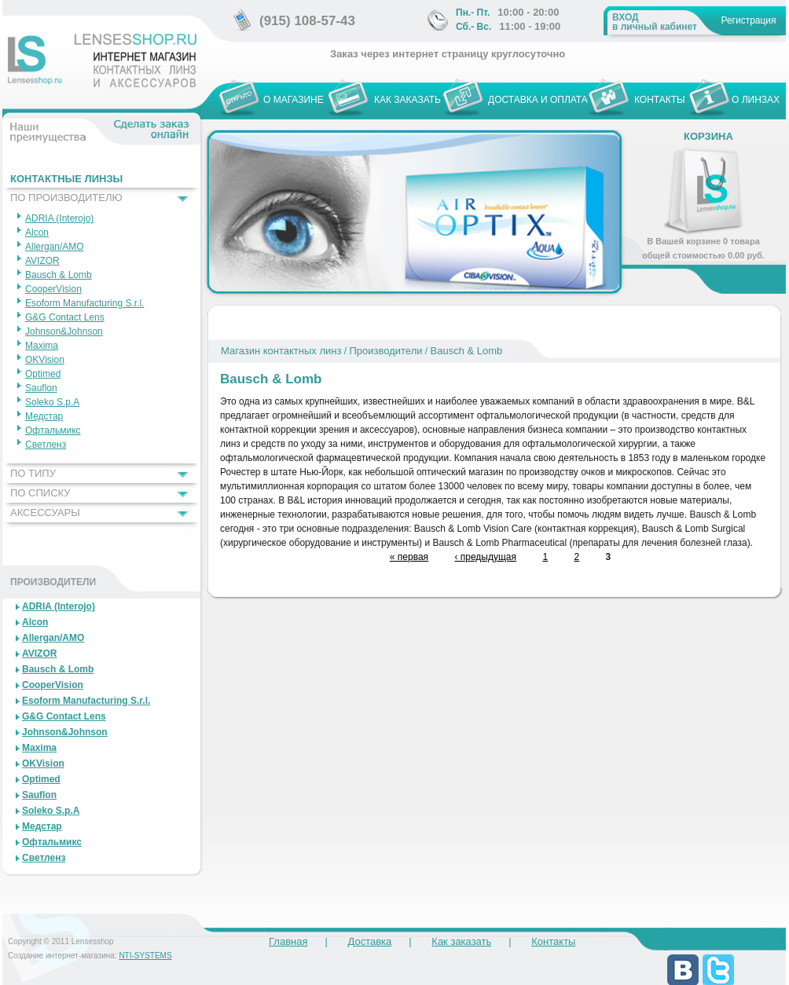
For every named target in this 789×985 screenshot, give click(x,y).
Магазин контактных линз (281, 351)
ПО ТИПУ (33, 473)
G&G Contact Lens (65, 317)
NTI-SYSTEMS (145, 955)
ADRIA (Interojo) (59, 218)
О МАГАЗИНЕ (293, 99)
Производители (385, 351)
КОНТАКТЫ (659, 99)
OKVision (44, 359)
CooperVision (53, 289)
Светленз (45, 444)
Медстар (44, 416)
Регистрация (748, 20)
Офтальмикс (53, 430)
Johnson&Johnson (64, 331)
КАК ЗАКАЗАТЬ (407, 99)
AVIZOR (42, 260)
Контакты (553, 941)
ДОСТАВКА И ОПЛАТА (538, 99)
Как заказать (461, 941)
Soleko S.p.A (52, 402)
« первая (409, 556)
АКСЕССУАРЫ (45, 512)
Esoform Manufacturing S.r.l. (84, 303)
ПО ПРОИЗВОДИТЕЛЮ (66, 197)
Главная (288, 941)
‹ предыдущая (485, 556)
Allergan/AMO (54, 246)
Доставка (369, 941)
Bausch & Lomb (467, 351)
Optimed (43, 373)
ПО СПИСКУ (40, 493)
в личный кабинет (654, 22)
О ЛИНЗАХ (756, 99)
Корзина (708, 136)
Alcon (37, 232)
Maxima (41, 345)
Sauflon (41, 388)
